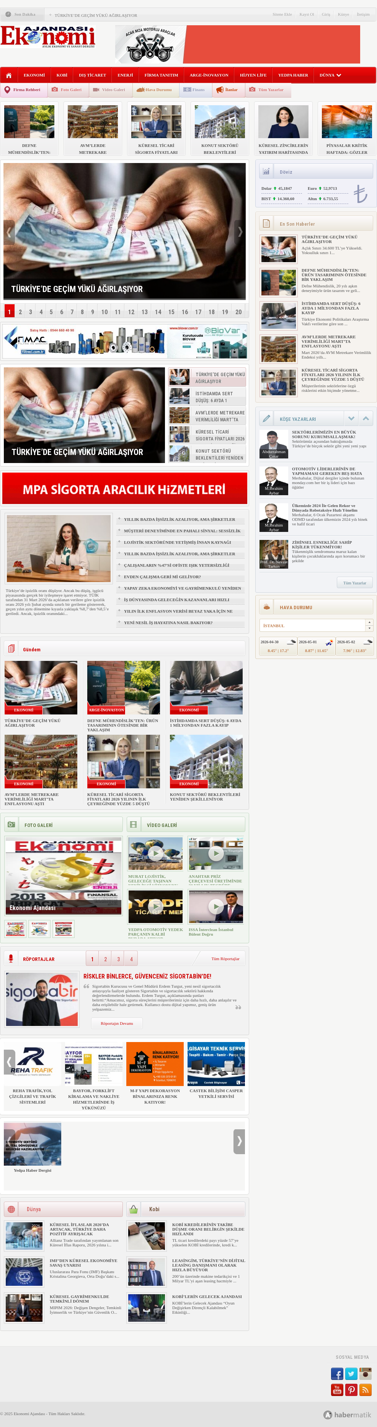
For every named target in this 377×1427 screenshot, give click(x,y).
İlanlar (231, 89)
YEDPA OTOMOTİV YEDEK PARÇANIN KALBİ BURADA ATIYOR (155, 934)
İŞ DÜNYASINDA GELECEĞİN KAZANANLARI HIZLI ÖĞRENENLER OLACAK (176, 603)
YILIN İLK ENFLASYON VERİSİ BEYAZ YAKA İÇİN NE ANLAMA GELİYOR (178, 614)
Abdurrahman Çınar (274, 453)
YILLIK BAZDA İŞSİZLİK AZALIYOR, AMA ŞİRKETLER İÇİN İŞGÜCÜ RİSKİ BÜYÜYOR (179, 522)
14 (158, 312)
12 (131, 312)
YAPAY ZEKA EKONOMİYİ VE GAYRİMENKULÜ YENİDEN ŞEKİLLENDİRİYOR (182, 591)
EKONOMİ (34, 75)
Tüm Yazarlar (271, 89)
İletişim (363, 14)
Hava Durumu (159, 89)
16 (185, 312)
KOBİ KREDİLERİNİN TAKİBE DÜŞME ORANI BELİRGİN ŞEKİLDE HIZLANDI (208, 1229)
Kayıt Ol (307, 14)
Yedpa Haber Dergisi (32, 1147)
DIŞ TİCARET (92, 75)
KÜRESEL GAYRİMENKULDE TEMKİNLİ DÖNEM (79, 1298)
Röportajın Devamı (117, 1023)
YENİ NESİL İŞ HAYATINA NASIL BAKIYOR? (168, 622)
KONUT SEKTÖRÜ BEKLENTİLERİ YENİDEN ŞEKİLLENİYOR (205, 796)
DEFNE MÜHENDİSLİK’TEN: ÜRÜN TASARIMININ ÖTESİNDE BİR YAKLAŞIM (122, 725)
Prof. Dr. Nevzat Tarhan (273, 564)
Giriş (326, 14)
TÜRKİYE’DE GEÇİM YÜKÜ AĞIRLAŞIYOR (96, 15)
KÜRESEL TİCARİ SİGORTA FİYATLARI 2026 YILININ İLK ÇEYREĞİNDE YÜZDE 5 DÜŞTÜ (118, 799)
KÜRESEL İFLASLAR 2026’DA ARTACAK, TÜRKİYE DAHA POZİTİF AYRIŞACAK (79, 1229)
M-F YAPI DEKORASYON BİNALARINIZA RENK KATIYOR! (155, 1073)
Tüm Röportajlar (225, 958)
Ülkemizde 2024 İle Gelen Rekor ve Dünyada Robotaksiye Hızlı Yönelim (324, 507)
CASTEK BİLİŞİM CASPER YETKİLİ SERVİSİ (216, 1070)
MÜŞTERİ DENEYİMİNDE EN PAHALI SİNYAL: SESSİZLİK (182, 530)
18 (212, 312)
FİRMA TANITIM (161, 75)
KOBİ (62, 75)
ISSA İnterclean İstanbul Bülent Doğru (211, 931)
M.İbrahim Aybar (274, 490)
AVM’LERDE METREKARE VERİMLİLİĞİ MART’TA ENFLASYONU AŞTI (32, 799)
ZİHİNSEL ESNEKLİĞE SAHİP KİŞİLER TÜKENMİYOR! (322, 544)
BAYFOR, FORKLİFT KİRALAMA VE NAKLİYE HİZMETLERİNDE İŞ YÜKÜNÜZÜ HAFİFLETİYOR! (93, 1079)
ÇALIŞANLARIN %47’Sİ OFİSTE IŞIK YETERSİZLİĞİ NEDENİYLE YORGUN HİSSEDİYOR (176, 568)
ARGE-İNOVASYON (209, 75)
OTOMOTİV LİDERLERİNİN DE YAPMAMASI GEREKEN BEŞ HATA (327, 471)
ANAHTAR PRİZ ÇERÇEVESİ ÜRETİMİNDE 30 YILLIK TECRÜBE (215, 881)
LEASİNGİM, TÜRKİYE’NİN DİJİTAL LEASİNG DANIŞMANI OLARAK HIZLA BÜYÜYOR (208, 1265)
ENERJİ (125, 75)
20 (238, 312)
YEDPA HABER (293, 75)
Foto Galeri (71, 89)
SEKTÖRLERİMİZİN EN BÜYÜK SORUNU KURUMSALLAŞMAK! (324, 434)
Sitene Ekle (282, 14)
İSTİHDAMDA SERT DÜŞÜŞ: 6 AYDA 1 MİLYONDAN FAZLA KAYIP (205, 722)
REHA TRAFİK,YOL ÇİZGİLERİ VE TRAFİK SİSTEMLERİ (32, 1073)
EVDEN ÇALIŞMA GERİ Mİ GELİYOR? (162, 576)
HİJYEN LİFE (253, 75)
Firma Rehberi (26, 89)
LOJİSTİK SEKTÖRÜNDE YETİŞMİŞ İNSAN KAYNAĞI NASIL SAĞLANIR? (177, 545)
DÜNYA (330, 75)
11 (118, 312)
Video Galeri (113, 89)
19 (225, 312)
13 (145, 312)
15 (171, 312)
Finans (199, 89)
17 (198, 312)
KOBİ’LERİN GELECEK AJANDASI (207, 1296)
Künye (343, 14)
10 (104, 312)
